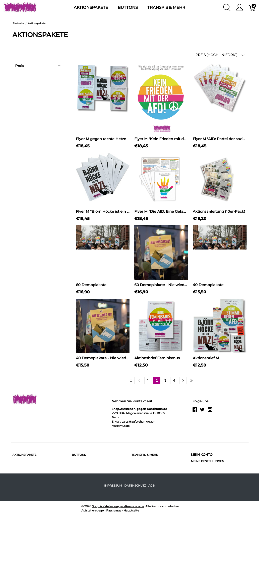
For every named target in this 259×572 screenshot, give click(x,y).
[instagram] (210, 411)
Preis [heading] (38, 66)
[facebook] (195, 411)
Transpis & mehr (166, 7)
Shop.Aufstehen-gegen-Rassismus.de (118, 506)
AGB (151, 485)
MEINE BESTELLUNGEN (207, 461)
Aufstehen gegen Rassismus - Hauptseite (110, 510)
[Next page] (183, 380)
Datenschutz (135, 485)
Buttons (128, 7)
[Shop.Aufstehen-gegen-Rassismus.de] (20, 7)
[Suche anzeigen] (226, 7)
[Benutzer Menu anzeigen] (239, 7)
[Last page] (191, 380)
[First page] (131, 380)
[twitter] (202, 411)
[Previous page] (139, 380)
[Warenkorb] (252, 7)
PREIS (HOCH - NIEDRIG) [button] (220, 55)
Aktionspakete (91, 7)
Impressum (113, 485)
